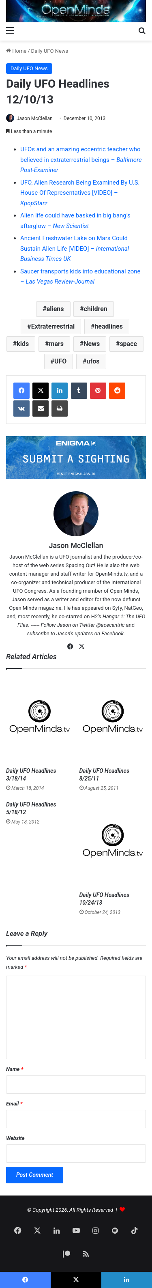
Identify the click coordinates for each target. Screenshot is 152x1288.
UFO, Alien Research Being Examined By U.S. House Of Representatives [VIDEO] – (80, 193)
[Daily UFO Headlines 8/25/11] (112, 720)
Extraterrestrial (53, 326)
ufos (93, 361)
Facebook (112, 633)
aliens (55, 309)
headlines (108, 326)
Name (14, 1069)
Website (15, 1138)
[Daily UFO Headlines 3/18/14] (39, 720)
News (91, 344)
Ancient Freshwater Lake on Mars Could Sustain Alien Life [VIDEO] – (74, 248)
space (128, 344)
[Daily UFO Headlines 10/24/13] (112, 844)
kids (23, 344)
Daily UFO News (50, 51)
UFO (60, 361)
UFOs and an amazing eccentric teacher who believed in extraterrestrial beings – (81, 160)
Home (16, 51)
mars (56, 344)
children (95, 309)
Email (14, 1104)
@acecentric (110, 625)
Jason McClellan (35, 118)
